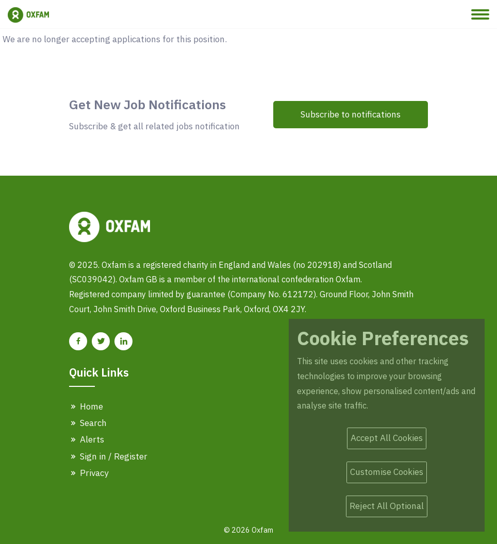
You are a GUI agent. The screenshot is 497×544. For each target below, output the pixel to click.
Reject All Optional (387, 506)
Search (88, 423)
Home (86, 406)
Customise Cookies (386, 472)
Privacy (88, 473)
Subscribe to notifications (351, 114)
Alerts (86, 439)
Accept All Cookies (387, 438)
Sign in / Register (108, 456)
